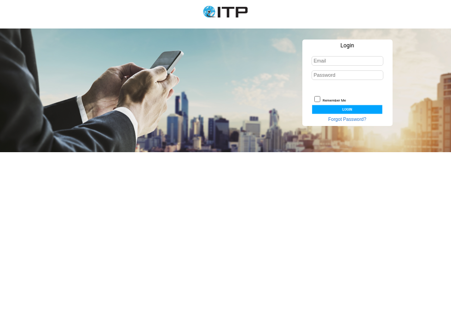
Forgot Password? (347, 119)
